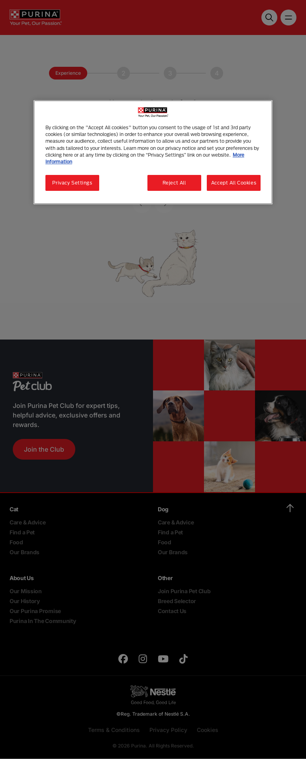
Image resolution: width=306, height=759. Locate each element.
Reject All (174, 182)
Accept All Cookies (233, 182)
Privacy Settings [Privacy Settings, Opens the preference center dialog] (72, 182)
